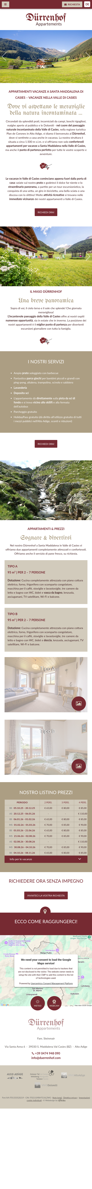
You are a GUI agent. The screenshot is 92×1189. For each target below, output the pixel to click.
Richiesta (72, 4)
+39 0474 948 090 (46, 1053)
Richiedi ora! (46, 212)
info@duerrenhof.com (46, 1058)
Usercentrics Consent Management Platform (52, 983)
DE (87, 4)
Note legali (57, 1097)
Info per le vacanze (46, 859)
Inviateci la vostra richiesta (46, 895)
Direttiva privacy (70, 1097)
